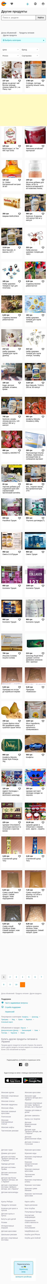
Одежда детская (8, 1164)
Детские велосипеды (9, 1192)
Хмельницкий (26, 1030)
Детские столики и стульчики (32, 1143)
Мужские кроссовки (33, 1150)
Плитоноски (6, 1117)
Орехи (20, 1019)
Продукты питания (26, 33)
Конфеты (25, 1017)
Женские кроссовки (33, 1092)
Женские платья (7, 1101)
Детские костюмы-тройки (8, 1168)
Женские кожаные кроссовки (8, 1112)
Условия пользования (30, 1227)
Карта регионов (31, 1205)
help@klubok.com (32, 1231)
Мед (13, 1019)
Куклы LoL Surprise (32, 1119)
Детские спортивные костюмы (9, 1239)
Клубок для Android (32, 1238)
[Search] (23, 17)
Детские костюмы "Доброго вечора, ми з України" (9, 1158)
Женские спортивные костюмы (10, 1097)
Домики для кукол (8, 1153)
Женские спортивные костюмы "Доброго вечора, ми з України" (33, 1105)
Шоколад (35, 1017)
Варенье (29, 1019)
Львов (22, 1033)
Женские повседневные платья (7, 1122)
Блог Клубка (30, 1208)
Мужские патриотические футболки (31, 1164)
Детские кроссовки (8, 1231)
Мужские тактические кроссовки (33, 1195)
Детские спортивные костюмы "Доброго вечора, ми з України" (10, 1187)
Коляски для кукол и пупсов (9, 1209)
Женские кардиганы (9, 1105)
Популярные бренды (33, 1212)
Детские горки (7, 1150)
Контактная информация (30, 1216)
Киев (36, 1030)
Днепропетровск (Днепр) (9, 1030)
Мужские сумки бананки (31, 1189)
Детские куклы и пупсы (7, 1215)
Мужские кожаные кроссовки (32, 1170)
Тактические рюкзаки (9, 1131)
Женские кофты (7, 1127)
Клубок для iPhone (32, 1235)
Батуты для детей (8, 1219)
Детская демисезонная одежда (30, 1124)
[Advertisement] (24, 26)
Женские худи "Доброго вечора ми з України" (33, 1098)
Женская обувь (7, 1108)
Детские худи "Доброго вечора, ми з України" (33, 1131)
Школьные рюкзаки (9, 1235)
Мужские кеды (30, 1153)
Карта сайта (30, 1202)
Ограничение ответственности (31, 1221)
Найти (41, 18)
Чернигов (14, 1033)
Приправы (4, 1019)
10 (16, 985)
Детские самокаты (32, 1116)
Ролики (4, 1222)
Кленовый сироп (7, 1022)
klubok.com (3, 3)
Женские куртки (7, 1092)
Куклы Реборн (7, 1202)
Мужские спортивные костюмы (33, 1158)
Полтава (4, 1033)
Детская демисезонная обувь (33, 1138)
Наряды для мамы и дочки (33, 1111)
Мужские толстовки (32, 1185)
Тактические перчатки (30, 1175)
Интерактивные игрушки (7, 1227)
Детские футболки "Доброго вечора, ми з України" (9, 1180)
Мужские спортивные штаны (33, 1181)
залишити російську (23, 1277)
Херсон (23, 1028)
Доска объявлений (8, 33)
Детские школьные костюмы (9, 1173)
